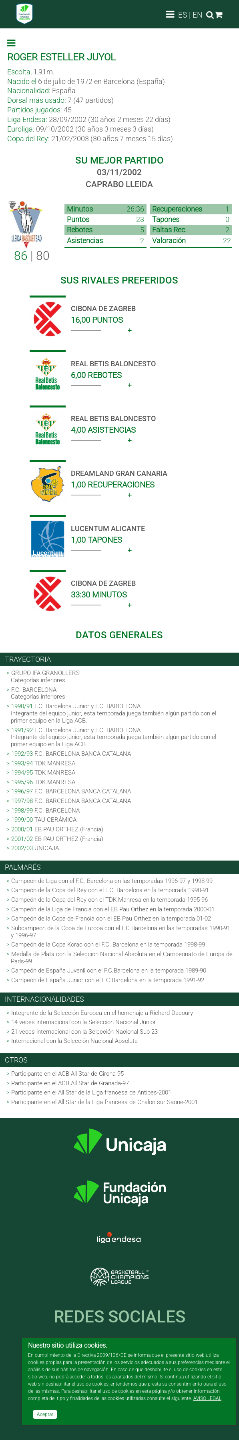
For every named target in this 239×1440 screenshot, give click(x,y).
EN (198, 15)
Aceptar (45, 1414)
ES (182, 15)
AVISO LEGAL (207, 1398)
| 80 (32, 256)
